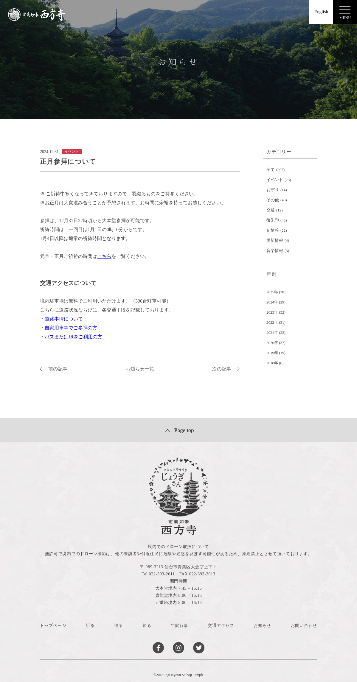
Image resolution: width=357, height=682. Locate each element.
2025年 (272, 292)
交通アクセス (221, 625)
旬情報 (272, 230)
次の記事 (226, 368)
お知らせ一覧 (139, 368)
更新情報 (274, 240)
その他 (272, 200)
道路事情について (64, 318)
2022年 (272, 322)
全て (270, 169)
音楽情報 (274, 250)
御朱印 (272, 220)
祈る (90, 625)
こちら (104, 256)
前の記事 (53, 368)
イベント (274, 179)
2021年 (272, 332)
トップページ (53, 625)
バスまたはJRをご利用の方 (73, 336)
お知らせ (262, 625)
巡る (118, 625)
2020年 (272, 342)
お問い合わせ (304, 625)
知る (146, 625)
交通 (270, 210)
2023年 (272, 312)
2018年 (272, 363)
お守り (272, 190)
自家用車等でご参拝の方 (71, 327)
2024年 (272, 302)
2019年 (272, 353)
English (321, 11)
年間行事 (179, 625)
